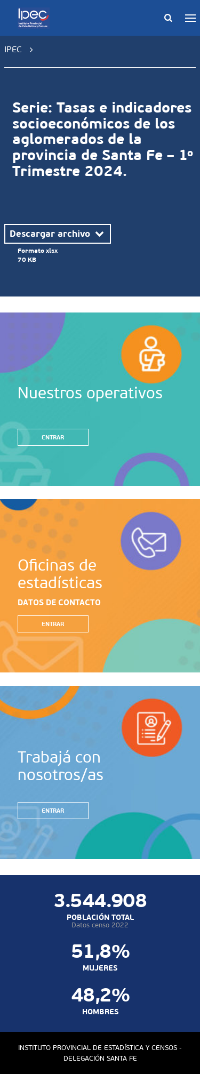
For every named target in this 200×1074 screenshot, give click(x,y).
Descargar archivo (58, 233)
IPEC (13, 49)
